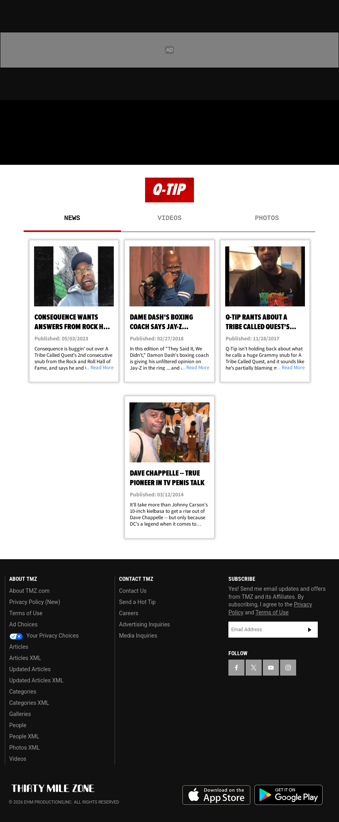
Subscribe (310, 630)
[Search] (328, 153)
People (17, 725)
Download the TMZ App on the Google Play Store (288, 795)
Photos (267, 218)
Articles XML (25, 658)
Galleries (20, 714)
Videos (169, 218)
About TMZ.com (29, 591)
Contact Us (133, 591)
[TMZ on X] (32, 112)
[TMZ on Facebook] (12, 112)
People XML (24, 736)
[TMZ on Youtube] (51, 112)
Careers (128, 613)
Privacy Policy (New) (34, 602)
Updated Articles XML (36, 680)
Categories (22, 691)
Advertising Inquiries (144, 624)
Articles (18, 647)
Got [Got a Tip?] (26, 134)
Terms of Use (25, 613)
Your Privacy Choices (44, 635)
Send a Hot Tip (137, 602)
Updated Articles (29, 669)
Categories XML (29, 703)
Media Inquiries (138, 635)
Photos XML (24, 747)
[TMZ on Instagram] (70, 112)
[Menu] (11, 153)
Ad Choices (23, 624)
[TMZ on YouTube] (271, 668)
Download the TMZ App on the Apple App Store (216, 795)
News (72, 218)
